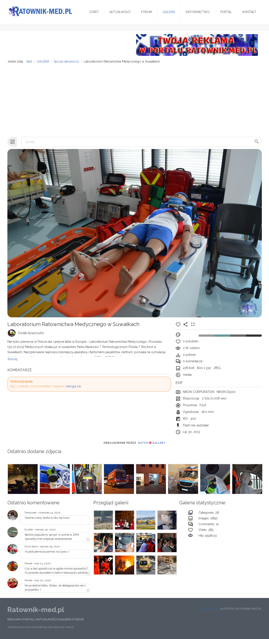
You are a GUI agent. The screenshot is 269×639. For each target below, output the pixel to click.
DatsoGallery (151, 443)
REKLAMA (14, 619)
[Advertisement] (134, 98)
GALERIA (65, 619)
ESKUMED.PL (211, 608)
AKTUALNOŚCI (46, 619)
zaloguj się (73, 386)
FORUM (78, 619)
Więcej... (13, 359)
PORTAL (28, 619)
